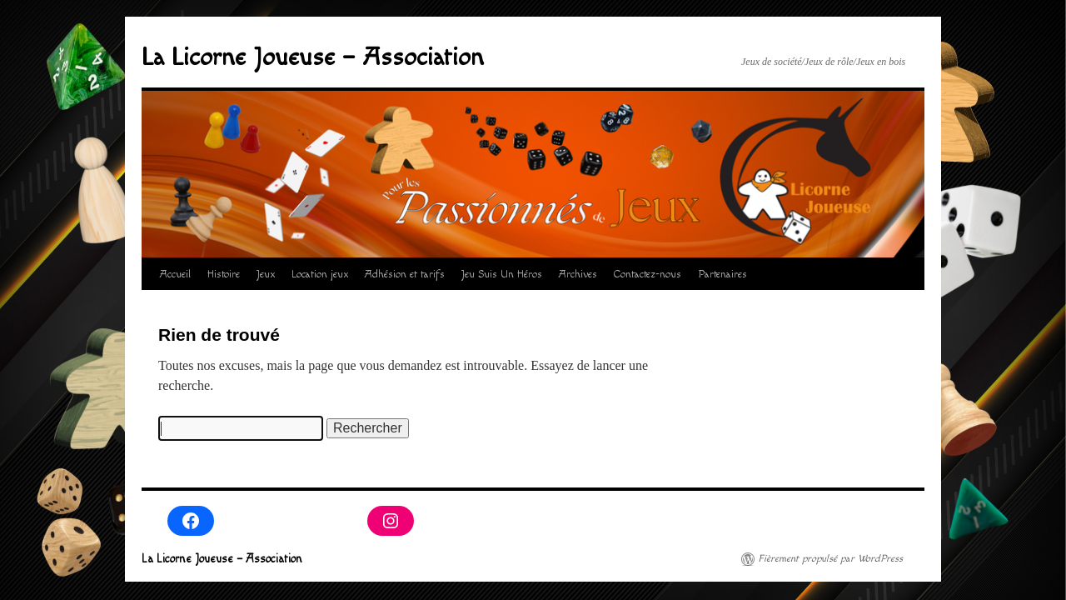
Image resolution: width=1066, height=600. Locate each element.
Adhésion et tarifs (405, 274)
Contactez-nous (647, 274)
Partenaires (722, 274)
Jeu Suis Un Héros (501, 274)
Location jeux (319, 274)
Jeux (266, 274)
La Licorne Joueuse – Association (313, 57)
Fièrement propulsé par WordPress (830, 558)
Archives (578, 274)
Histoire (223, 274)
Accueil (175, 274)
